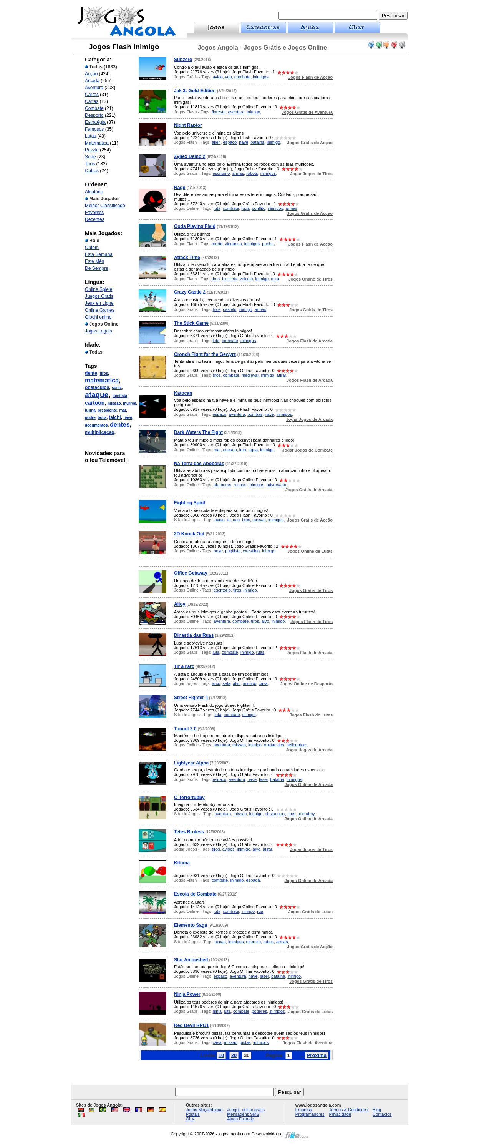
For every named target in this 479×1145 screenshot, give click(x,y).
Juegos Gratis (99, 296)
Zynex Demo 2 (189, 156)
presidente (107, 410)
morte (217, 243)
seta (226, 683)
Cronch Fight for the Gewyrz (205, 354)
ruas (260, 652)
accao (220, 941)
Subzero (183, 59)
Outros (92, 170)
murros (129, 403)
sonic (117, 388)
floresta (218, 112)
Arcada (92, 80)
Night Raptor (188, 125)
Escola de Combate (195, 894)
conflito (258, 208)
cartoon (94, 403)
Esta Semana (99, 254)
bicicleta (229, 278)
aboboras (222, 484)
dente (91, 373)
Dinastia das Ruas (194, 635)
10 (221, 1055)
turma (90, 410)
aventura (236, 112)
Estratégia (95, 122)
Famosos (94, 129)
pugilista (232, 550)
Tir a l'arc (184, 666)
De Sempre (96, 268)
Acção (91, 73)
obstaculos (97, 387)
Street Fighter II (191, 697)
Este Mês (94, 261)
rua (260, 911)
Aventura (94, 87)
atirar (281, 375)
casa (263, 683)
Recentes (94, 219)
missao (114, 403)
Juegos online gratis (246, 1109)
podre (90, 417)
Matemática (97, 143)
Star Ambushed (191, 959)
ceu (236, 519)
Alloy (179, 604)
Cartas (91, 101)
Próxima (317, 1055)
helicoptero (297, 745)
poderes (259, 1011)
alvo (265, 621)
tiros (104, 373)
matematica (102, 380)
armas (238, 173)
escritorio (221, 173)
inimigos (260, 77)
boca (102, 417)
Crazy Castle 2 (190, 292)
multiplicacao (99, 432)
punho (268, 243)
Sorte (90, 157)
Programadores (310, 1114)
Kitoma (182, 863)
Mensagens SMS (243, 1114)
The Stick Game (191, 323)
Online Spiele (98, 289)
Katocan (183, 393)
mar (122, 410)
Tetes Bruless (189, 831)
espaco (230, 142)
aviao (218, 77)
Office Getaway (190, 573)
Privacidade (340, 1114)
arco (216, 683)
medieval (250, 375)
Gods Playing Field (194, 226)
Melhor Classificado (105, 205)
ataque (96, 395)
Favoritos (94, 212)
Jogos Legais (98, 331)
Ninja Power (187, 994)
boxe (218, 550)
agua (253, 449)
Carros (92, 94)
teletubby (306, 813)
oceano (230, 449)
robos (268, 941)
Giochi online (98, 317)
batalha (257, 142)
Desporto (94, 115)
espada (253, 880)
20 (234, 1055)
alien (216, 142)
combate (242, 77)
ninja (217, 1011)
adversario (276, 484)
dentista (120, 396)
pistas (245, 1042)
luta (217, 208)
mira (275, 278)
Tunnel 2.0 (185, 728)
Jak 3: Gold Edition (195, 90)
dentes (120, 424)
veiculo (246, 278)
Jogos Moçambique (204, 1109)
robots (252, 173)
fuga (245, 208)
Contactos (382, 1114)
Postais (193, 1114)
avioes (228, 849)
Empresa (303, 1109)
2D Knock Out (189, 534)
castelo (230, 309)
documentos (96, 425)
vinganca (233, 243)
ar (228, 519)
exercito (253, 941)
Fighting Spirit (189, 502)
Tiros (90, 163)
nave (127, 417)
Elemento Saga (190, 925)
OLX (190, 1119)
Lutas (90, 136)
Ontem (92, 247)
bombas (254, 414)
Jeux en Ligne (99, 303)
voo (228, 77)
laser (263, 779)
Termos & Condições (348, 1109)
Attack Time (187, 257)
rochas (240, 484)
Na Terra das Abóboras (199, 463)
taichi (115, 417)
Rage (179, 187)
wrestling (251, 550)
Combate (94, 108)
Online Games (99, 310)
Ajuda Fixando (240, 1119)
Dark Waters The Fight (198, 432)
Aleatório (94, 191)
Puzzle (92, 150)
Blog (377, 1109)
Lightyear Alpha (191, 763)
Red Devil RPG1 (191, 1025)
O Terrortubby (189, 797)
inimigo (253, 112)
